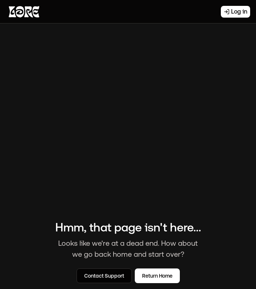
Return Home (157, 276)
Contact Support (104, 276)
